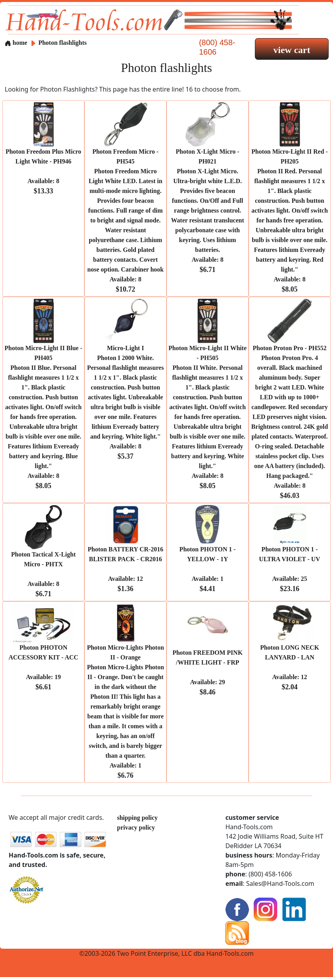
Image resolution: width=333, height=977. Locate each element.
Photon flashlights (62, 42)
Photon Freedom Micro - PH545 (125, 220)
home (16, 42)
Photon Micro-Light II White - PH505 (207, 417)
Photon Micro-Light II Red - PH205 (289, 220)
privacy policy (136, 827)
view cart (291, 50)
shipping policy (137, 817)
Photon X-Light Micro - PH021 (207, 210)
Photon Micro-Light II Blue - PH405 (43, 417)
